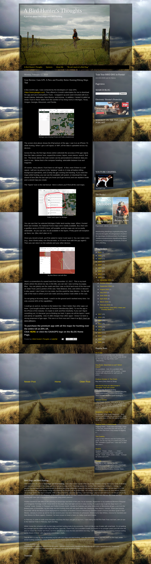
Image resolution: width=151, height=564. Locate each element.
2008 (100, 342)
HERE (33, 332)
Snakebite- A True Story (104, 412)
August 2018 (104, 289)
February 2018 (105, 305)
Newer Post (30, 381)
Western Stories (101, 400)
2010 (100, 336)
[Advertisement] (57, 362)
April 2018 (104, 299)
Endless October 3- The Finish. (106, 379)
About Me (59, 67)
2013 (100, 327)
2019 (100, 274)
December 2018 (106, 280)
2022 (100, 265)
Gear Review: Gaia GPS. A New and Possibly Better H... (112, 308)
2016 (100, 317)
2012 (100, 330)
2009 (100, 339)
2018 (100, 277)
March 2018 (104, 302)
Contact (98, 461)
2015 (100, 320)
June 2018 (104, 295)
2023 (100, 262)
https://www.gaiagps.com (34, 92)
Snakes (98, 449)
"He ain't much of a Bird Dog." (78, 67)
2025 (100, 255)
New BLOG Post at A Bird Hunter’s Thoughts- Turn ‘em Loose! (108, 386)
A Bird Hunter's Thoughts (53, 10)
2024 (100, 259)
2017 (100, 314)
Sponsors (49, 67)
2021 (100, 268)
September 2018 (106, 286)
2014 (100, 323)
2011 (100, 333)
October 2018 (105, 283)
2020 (100, 271)
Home (58, 381)
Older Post (85, 381)
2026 (100, 252)
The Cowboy (100, 436)
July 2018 (103, 292)
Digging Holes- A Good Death (106, 424)
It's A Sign (99, 353)
